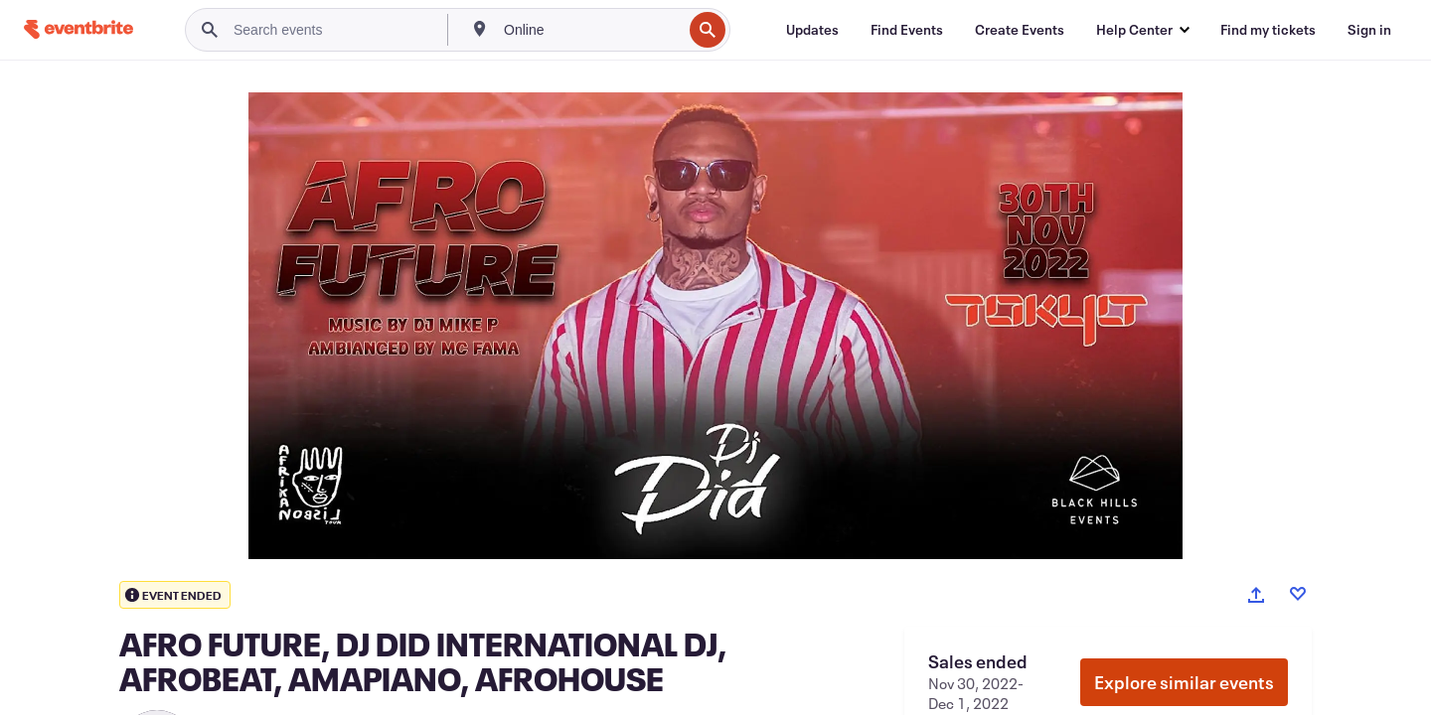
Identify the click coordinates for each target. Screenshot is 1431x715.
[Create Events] (1019, 30)
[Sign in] (1369, 30)
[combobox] (591, 30)
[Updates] (812, 30)
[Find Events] (907, 30)
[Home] (78, 29)
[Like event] (1298, 594)
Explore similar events (1184, 682)
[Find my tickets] (1268, 30)
